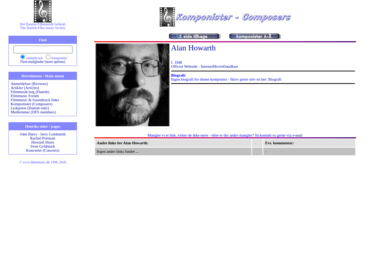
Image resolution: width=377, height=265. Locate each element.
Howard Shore (42, 142)
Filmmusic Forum (25, 96)
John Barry (28, 134)
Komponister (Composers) (31, 104)
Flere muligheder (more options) (42, 62)
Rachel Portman (42, 138)
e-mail (297, 135)
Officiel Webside (184, 66)
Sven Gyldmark (42, 146)
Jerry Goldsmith (53, 134)
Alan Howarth (193, 47)
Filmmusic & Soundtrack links (35, 100)
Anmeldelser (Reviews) (29, 84)
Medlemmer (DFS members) (33, 112)
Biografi (275, 79)
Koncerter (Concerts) (42, 150)
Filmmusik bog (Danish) (30, 92)
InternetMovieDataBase (219, 66)
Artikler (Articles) (25, 88)
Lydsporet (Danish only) (30, 108)
